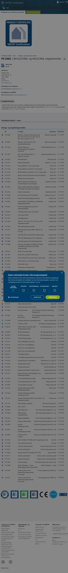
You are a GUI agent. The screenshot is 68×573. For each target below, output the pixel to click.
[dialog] (34, 286)
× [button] (61, 272)
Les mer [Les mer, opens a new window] (37, 282)
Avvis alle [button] (37, 297)
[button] (13, 297)
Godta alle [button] (53, 297)
